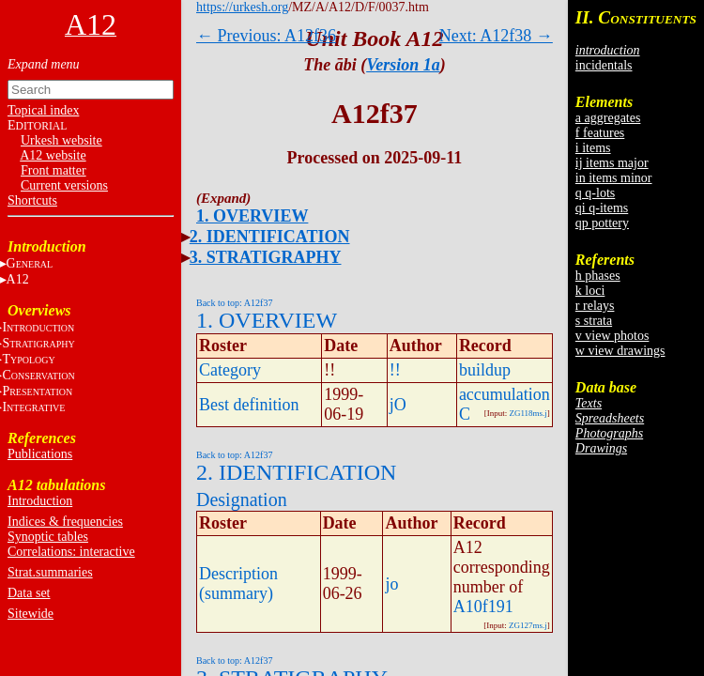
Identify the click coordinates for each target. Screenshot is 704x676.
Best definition (249, 404)
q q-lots (595, 193)
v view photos (612, 336)
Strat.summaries (50, 572)
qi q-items (601, 208)
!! (395, 370)
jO (398, 404)
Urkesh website (61, 140)
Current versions (64, 185)
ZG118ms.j (527, 413)
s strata (593, 321)
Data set (29, 593)
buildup (485, 370)
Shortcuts (32, 200)
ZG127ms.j (528, 625)
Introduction (40, 501)
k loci (590, 291)
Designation (241, 499)
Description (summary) (238, 583)
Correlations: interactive (71, 552)
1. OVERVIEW (252, 216)
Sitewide (31, 614)
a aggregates (608, 118)
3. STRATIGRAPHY (266, 257)
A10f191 (483, 606)
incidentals (604, 65)
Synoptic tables (48, 537)
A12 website (52, 155)
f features (599, 133)
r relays (595, 306)
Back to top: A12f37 (234, 303)
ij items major (612, 163)
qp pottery (602, 223)
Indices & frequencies (65, 522)
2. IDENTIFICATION (270, 236)
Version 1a (403, 64)
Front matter (53, 170)
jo (391, 584)
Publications (40, 454)
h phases (597, 276)
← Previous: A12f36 (266, 35)
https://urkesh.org (242, 7)
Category (230, 370)
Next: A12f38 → (496, 35)
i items (593, 148)
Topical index (43, 110)
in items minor (613, 178)
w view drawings (620, 351)
